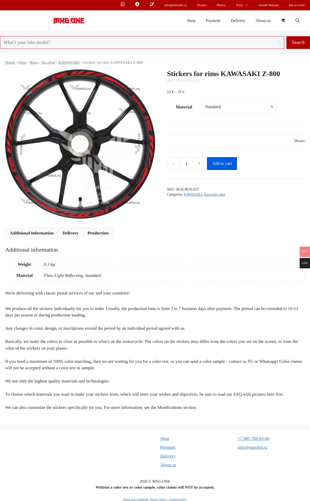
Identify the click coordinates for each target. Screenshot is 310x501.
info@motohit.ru (175, 5)
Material (184, 107)
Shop (191, 20)
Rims (34, 62)
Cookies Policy (178, 499)
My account (297, 5)
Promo (201, 5)
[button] (297, 21)
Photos (221, 5)
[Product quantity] (186, 163)
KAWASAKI (69, 62)
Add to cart (222, 163)
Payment (213, 20)
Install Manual (268, 5)
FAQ (245, 5)
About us (263, 20)
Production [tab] (98, 233)
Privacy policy (158, 499)
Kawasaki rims (214, 194)
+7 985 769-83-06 (254, 438)
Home (10, 62)
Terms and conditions (135, 499)
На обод (48, 62)
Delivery (238, 20)
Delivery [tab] (70, 233)
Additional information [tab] (32, 233)
